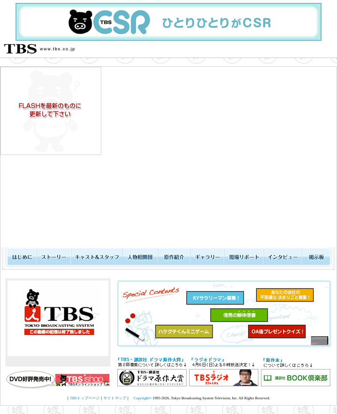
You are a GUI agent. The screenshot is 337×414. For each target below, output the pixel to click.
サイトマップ (114, 398)
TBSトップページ (85, 398)
